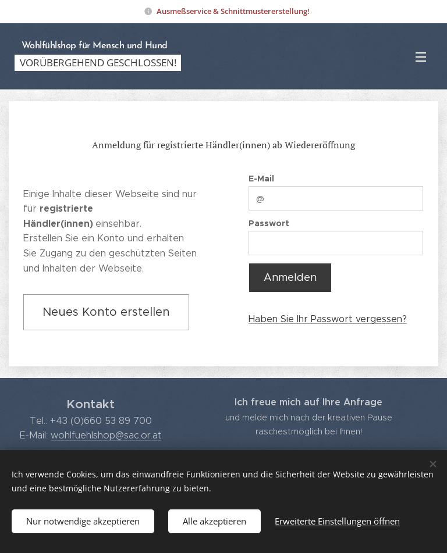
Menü (421, 57)
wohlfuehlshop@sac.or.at (106, 434)
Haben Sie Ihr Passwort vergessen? (328, 318)
